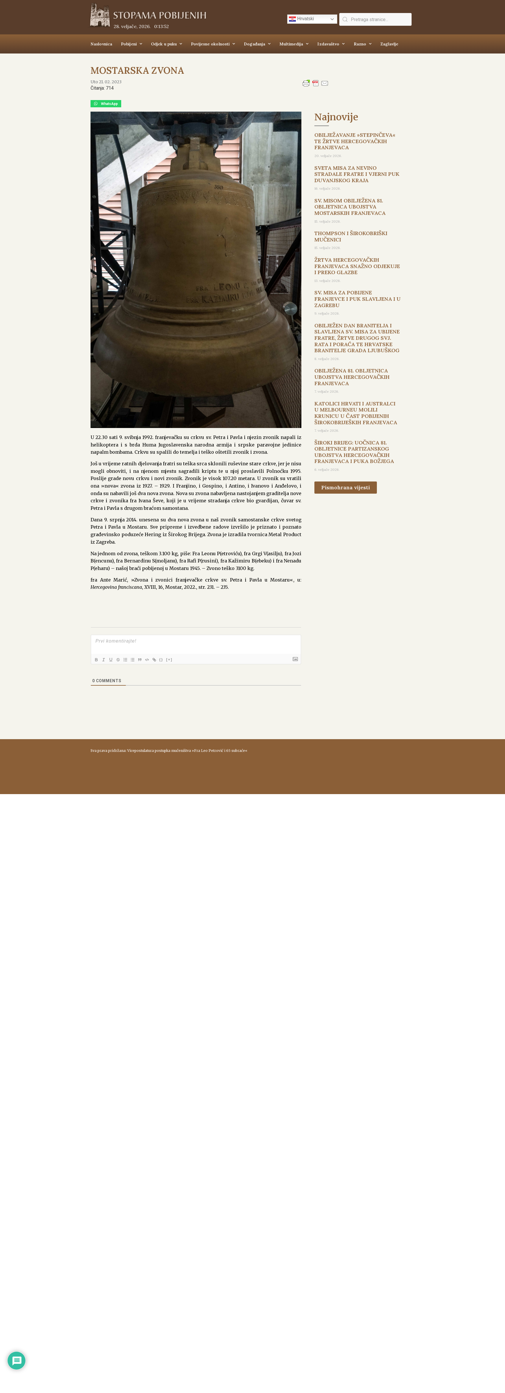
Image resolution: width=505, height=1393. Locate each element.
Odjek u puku (166, 44)
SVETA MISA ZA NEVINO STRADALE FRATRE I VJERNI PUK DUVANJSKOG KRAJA (356, 174)
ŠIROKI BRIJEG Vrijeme (334, 763)
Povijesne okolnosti (213, 44)
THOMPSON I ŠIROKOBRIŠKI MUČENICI (350, 236)
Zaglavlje (389, 44)
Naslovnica (101, 44)
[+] (177, 659)
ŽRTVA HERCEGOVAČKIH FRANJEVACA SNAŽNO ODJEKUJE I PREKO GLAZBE (357, 266)
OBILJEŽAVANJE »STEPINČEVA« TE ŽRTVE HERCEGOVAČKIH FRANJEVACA (354, 141)
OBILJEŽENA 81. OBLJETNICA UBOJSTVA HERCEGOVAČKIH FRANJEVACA (352, 376)
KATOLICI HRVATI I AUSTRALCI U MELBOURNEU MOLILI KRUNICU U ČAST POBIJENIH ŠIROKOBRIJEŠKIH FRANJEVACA (355, 413)
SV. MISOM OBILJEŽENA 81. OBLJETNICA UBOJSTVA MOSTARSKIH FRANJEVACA (350, 206)
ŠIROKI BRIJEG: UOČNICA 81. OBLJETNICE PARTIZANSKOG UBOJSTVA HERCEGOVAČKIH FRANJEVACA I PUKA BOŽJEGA (354, 452)
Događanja (257, 44)
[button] (106, 103)
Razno (363, 44)
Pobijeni (131, 44)
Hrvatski (301, 19)
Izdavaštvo (331, 44)
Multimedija (294, 44)
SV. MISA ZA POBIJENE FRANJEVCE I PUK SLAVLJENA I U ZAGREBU (357, 298)
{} (169, 659)
